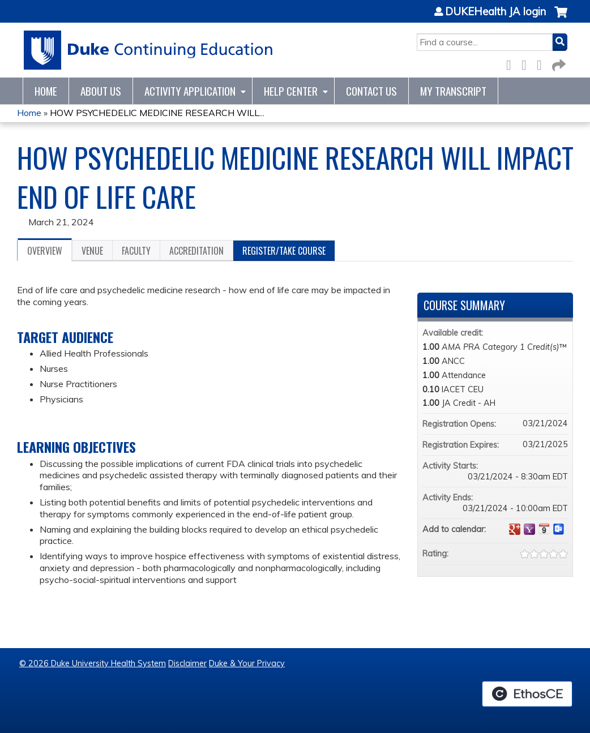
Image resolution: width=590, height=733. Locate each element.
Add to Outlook (559, 529)
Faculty (136, 251)
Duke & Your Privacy (247, 663)
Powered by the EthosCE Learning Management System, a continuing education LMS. (527, 694)
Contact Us (371, 91)
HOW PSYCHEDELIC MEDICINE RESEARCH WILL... (157, 112)
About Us (100, 91)
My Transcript (453, 91)
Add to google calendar (514, 529)
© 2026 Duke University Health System (92, 663)
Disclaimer (187, 663)
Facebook (512, 63)
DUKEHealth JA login (495, 12)
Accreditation (196, 251)
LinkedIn (542, 63)
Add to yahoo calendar (529, 529)
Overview (44, 251)
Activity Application (190, 91)
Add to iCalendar (544, 528)
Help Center (291, 91)
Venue (92, 251)
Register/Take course (284, 251)
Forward (557, 63)
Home (46, 91)
